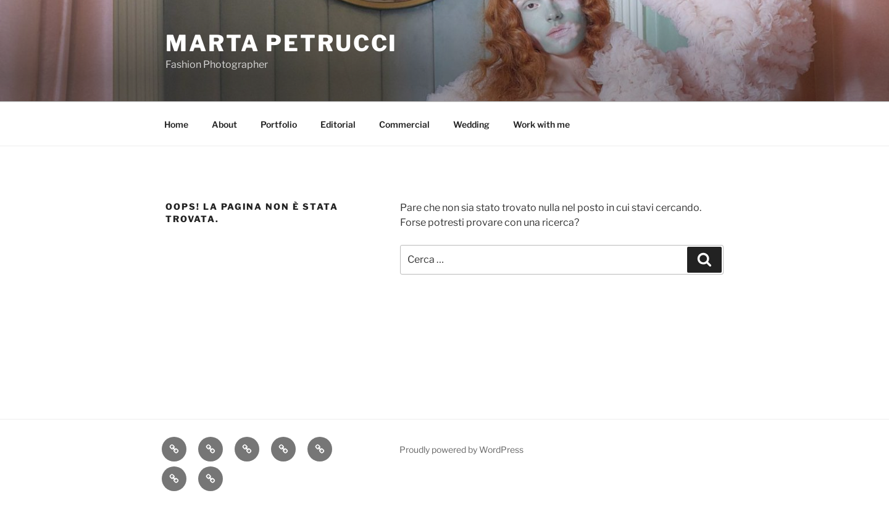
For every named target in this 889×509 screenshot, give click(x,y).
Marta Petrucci (281, 43)
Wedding (471, 124)
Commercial (404, 124)
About (224, 124)
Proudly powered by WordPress (461, 449)
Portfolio (279, 124)
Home (176, 124)
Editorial (338, 124)
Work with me (541, 124)
